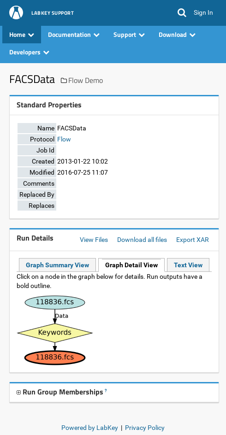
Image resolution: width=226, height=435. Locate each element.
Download (177, 34)
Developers (29, 52)
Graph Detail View (131, 265)
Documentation (74, 34)
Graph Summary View (57, 265)
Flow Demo (85, 80)
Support (129, 34)
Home (21, 34)
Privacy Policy (145, 427)
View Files (94, 239)
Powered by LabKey (89, 427)
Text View (188, 265)
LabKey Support (52, 13)
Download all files (142, 239)
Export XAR (192, 239)
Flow (64, 139)
